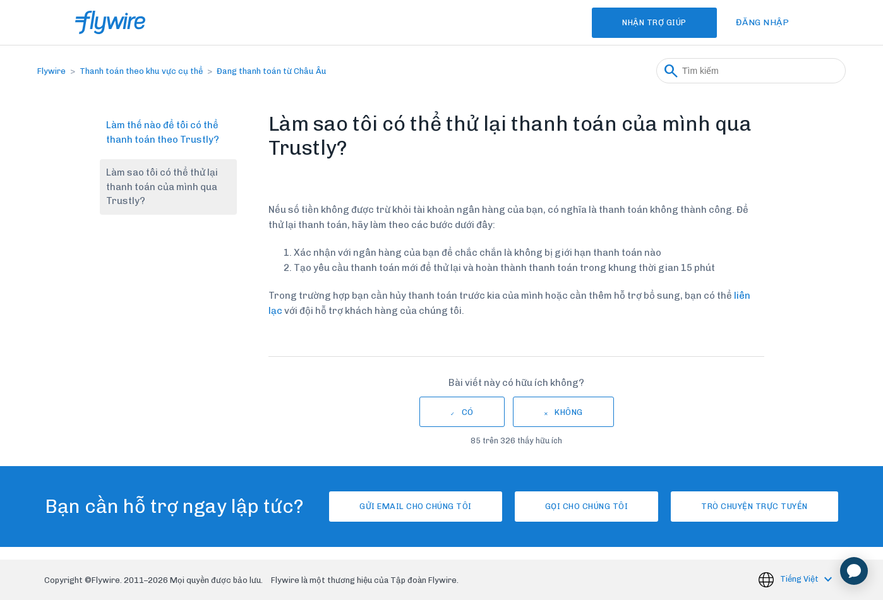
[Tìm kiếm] (751, 70)
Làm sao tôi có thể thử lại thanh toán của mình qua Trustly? (162, 187)
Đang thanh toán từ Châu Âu (272, 71)
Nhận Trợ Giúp (654, 22)
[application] (854, 571)
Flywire (51, 71)
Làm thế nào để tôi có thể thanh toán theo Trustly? (162, 132)
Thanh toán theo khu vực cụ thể (141, 71)
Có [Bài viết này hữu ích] (468, 412)
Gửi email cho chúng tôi (415, 506)
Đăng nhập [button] (763, 22)
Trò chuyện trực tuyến (754, 506)
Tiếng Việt (800, 579)
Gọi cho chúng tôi (586, 506)
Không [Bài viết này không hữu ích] (569, 412)
